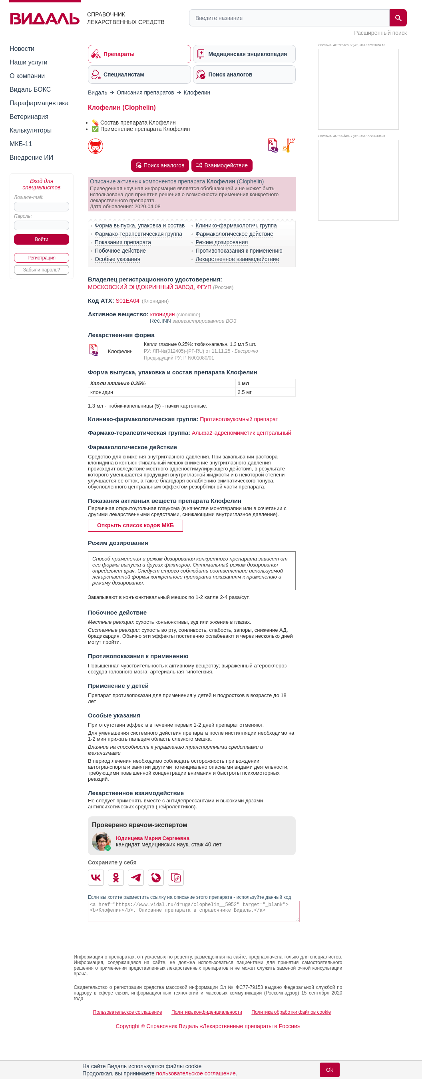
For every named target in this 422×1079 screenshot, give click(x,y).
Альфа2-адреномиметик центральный (241, 433)
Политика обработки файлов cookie (291, 1012)
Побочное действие (120, 250)
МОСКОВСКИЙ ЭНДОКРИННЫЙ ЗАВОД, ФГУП (149, 287)
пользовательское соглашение (196, 1073)
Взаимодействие (222, 165)
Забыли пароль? (41, 270)
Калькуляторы (31, 130)
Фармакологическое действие (234, 234)
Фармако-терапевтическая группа (138, 234)
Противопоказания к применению (238, 250)
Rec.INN (161, 320)
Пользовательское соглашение (127, 1012)
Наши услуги (29, 62)
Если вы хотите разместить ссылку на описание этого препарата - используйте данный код (189, 897)
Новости (22, 48)
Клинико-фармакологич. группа (236, 225)
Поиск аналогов (160, 165)
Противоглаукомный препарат (239, 419)
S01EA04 (128, 300)
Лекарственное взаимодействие (237, 259)
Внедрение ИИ (31, 157)
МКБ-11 (21, 144)
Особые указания (117, 259)
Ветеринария (29, 116)
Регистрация (42, 258)
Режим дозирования (221, 242)
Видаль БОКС (30, 89)
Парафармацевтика (39, 103)
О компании (27, 75)
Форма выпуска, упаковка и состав (140, 225)
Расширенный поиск (380, 33)
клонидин (162, 314)
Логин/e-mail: (28, 197)
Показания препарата (123, 242)
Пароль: (23, 216)
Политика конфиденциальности (206, 1012)
